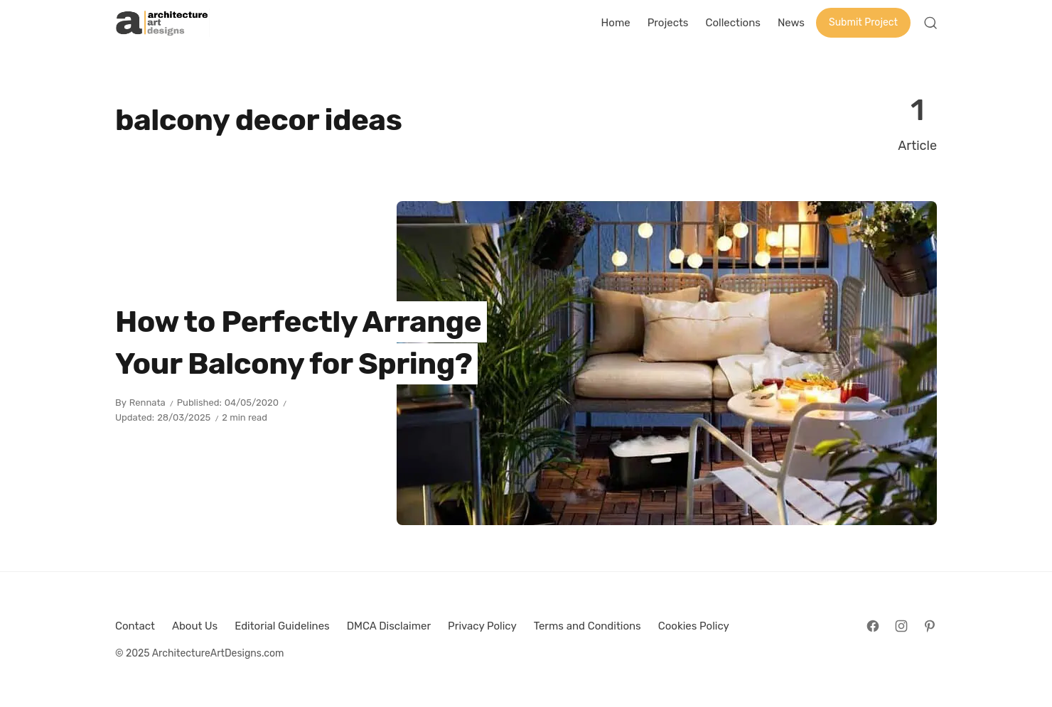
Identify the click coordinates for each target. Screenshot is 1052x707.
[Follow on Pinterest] (930, 626)
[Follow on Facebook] (873, 626)
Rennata (147, 402)
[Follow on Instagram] (901, 626)
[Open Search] (930, 23)
